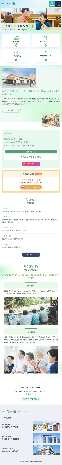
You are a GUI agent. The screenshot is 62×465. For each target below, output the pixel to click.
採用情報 (52, 5)
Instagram (31, 166)
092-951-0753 (32, 159)
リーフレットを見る (31, 190)
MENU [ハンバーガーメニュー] (58, 4)
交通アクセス (32, 394)
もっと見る (30, 257)
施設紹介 (11, 112)
